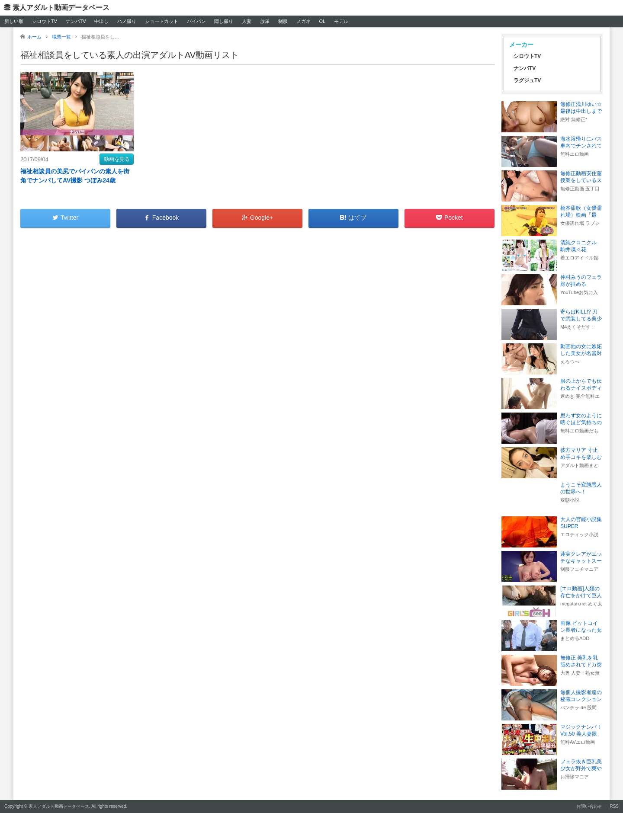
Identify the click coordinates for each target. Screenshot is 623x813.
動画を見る (117, 159)
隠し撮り (223, 21)
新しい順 (13, 21)
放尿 (265, 21)
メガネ (303, 21)
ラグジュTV (527, 80)
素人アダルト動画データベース (61, 7)
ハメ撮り (126, 21)
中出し (101, 21)
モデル (341, 21)
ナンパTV (76, 21)
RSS (614, 806)
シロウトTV (44, 21)
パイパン (196, 21)
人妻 (246, 21)
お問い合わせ (589, 806)
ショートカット (161, 21)
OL (322, 21)
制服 (283, 21)
